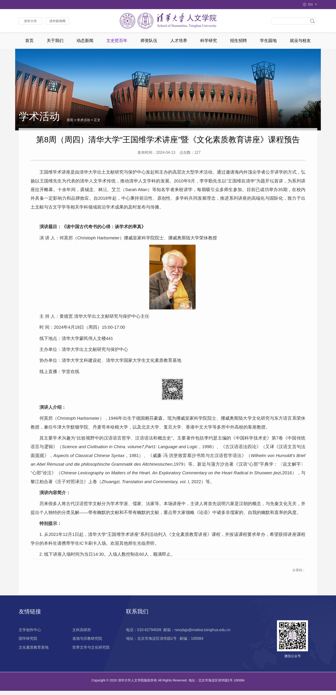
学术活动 (83, 120)
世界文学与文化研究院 (91, 659)
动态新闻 (85, 40)
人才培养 (178, 40)
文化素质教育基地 (34, 659)
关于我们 (55, 40)
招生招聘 (238, 40)
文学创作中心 (30, 642)
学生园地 (268, 40)
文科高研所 (81, 642)
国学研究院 (28, 651)
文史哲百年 (116, 40)
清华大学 (30, 21)
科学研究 (208, 40)
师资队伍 (148, 40)
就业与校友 (300, 40)
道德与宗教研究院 (87, 651)
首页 (29, 40)
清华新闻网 (57, 21)
